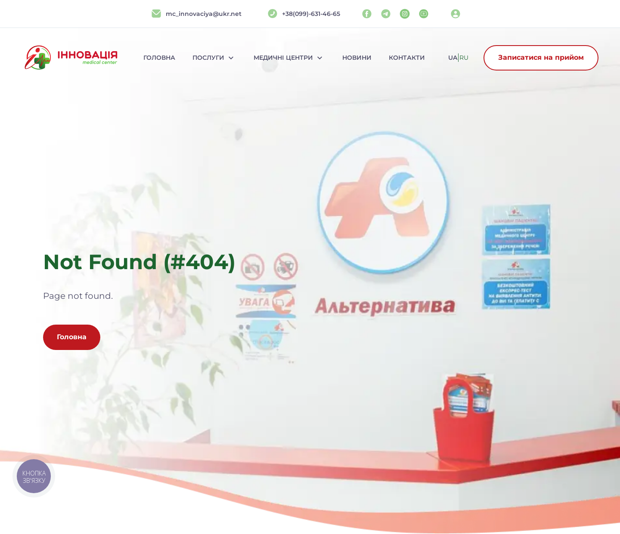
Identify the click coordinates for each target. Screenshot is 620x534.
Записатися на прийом (541, 57)
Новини (357, 57)
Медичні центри (289, 57)
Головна (159, 57)
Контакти (407, 57)
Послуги (214, 57)
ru (463, 57)
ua (452, 57)
